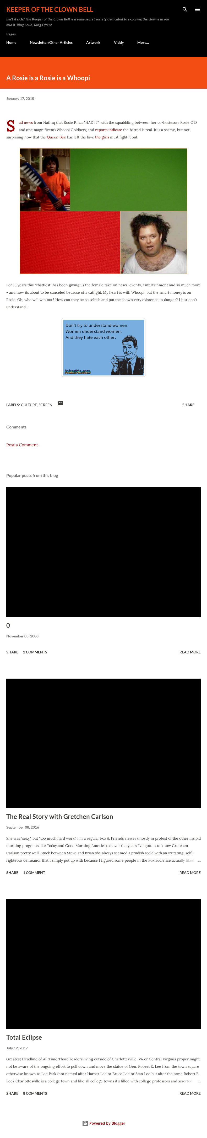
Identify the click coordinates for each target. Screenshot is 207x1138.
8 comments (35, 1093)
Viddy (119, 42)
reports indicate (108, 129)
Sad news (26, 122)
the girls (102, 137)
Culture (29, 404)
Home (11, 42)
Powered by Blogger (103, 1123)
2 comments (35, 652)
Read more (190, 652)
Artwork (93, 42)
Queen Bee (56, 137)
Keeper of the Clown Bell (49, 9)
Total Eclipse (24, 1037)
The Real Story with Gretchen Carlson (59, 816)
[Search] (185, 9)
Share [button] (188, 404)
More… (143, 42)
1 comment (34, 872)
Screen (45, 404)
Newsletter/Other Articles (51, 42)
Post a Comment (22, 444)
